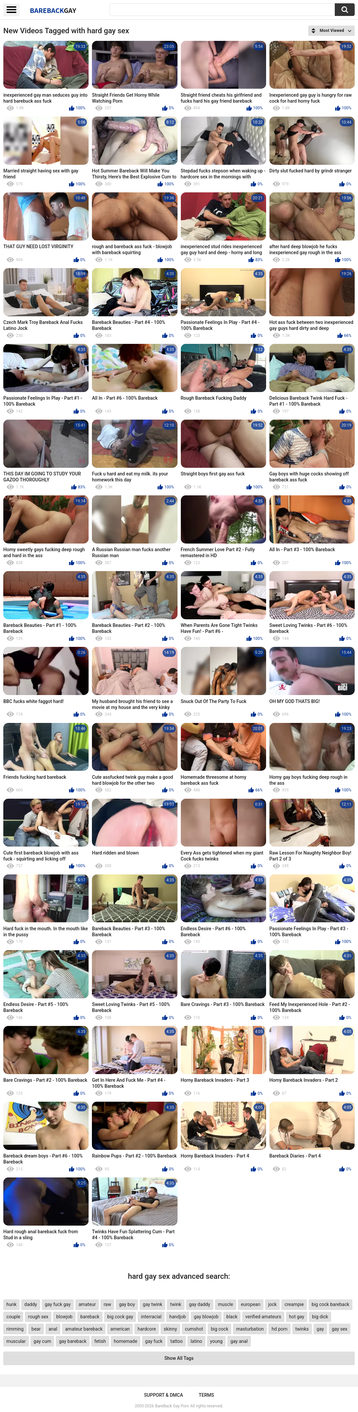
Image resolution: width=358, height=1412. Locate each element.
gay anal (239, 1341)
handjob (177, 1316)
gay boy (127, 1304)
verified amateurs (263, 1316)
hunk (11, 1304)
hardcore (147, 1329)
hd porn (279, 1329)
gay (320, 1329)
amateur (87, 1304)
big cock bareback (330, 1304)
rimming (15, 1329)
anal (52, 1329)
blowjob (64, 1316)
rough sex (38, 1316)
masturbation (250, 1329)
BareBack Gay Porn (172, 1406)
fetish (100, 1341)
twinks (302, 1329)
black (231, 1316)
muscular (16, 1341)
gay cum (42, 1341)
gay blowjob (206, 1316)
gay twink (152, 1304)
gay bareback (73, 1341)
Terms (206, 1395)
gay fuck (153, 1341)
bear (36, 1329)
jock (272, 1304)
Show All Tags (179, 1358)
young (216, 1341)
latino (196, 1341)
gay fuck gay (58, 1304)
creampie (294, 1304)
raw (107, 1304)
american (120, 1329)
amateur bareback (84, 1329)
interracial (151, 1316)
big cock (219, 1329)
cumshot (194, 1329)
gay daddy (199, 1304)
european (250, 1304)
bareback (89, 1316)
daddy (30, 1304)
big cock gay (120, 1316)
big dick (320, 1316)
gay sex (339, 1329)
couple (13, 1316)
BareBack (53, 10)
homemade (125, 1341)
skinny (170, 1329)
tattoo (177, 1341)
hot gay (296, 1316)
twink (175, 1304)
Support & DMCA (163, 1395)
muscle (225, 1304)
